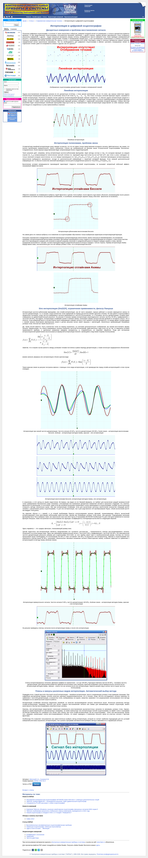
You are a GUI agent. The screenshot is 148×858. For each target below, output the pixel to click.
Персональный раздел (71, 17)
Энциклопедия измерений (55, 17)
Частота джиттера (32, 838)
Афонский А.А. (34, 779)
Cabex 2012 (30, 819)
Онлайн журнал (36, 17)
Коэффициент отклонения (35, 834)
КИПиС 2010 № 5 (40, 781)
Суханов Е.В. (44, 779)
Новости (28, 17)
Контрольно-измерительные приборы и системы (68, 842)
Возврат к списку (28, 790)
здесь (98, 845)
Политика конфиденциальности (107, 854)
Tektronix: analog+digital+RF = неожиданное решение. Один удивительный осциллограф (56, 801)
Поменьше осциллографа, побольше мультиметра (43, 827)
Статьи (45, 17)
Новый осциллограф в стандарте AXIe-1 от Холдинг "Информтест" (49, 812)
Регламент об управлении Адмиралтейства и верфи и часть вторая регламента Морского (138, 49)
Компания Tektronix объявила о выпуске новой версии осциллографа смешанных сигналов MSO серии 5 (62, 809)
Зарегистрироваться (9, 95)
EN (143, 16)
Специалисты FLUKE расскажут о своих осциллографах (45, 803)
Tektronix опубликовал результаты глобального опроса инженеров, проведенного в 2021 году (58, 811)
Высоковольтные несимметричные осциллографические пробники (49, 825)
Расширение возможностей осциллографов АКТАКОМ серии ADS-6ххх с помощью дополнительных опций (62, 800)
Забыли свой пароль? (9, 94)
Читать (36, 784)
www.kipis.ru (101, 842)
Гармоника (30, 836)
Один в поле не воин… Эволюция (37, 828)
